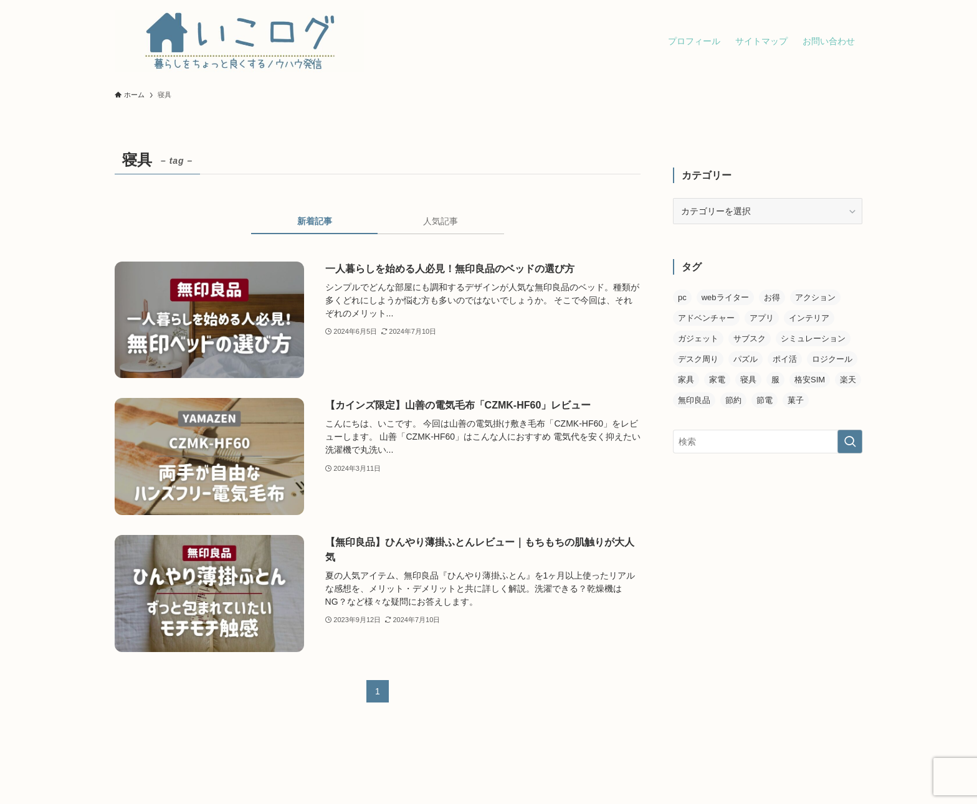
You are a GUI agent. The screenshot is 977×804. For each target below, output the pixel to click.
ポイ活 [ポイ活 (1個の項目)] (785, 359)
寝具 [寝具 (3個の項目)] (748, 379)
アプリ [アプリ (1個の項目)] (762, 318)
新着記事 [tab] (314, 221)
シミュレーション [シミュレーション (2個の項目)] (813, 338)
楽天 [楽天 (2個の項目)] (848, 379)
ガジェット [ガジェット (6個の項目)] (698, 338)
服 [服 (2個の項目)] (775, 379)
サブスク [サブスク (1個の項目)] (749, 338)
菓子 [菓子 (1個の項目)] (796, 400)
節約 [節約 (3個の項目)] (733, 400)
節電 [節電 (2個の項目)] (764, 400)
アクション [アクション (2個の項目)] (815, 297)
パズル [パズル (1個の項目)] (745, 359)
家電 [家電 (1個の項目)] (717, 379)
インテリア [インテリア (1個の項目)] (809, 318)
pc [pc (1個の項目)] (682, 297)
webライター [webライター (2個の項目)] (725, 297)
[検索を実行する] (849, 441)
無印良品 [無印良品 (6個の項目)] (694, 400)
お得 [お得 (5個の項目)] (772, 297)
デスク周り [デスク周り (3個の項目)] (698, 359)
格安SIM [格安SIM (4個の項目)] (809, 379)
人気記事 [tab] (440, 221)
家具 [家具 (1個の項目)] (686, 379)
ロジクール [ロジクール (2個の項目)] (832, 359)
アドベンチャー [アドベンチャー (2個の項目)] (706, 318)
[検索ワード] (767, 441)
